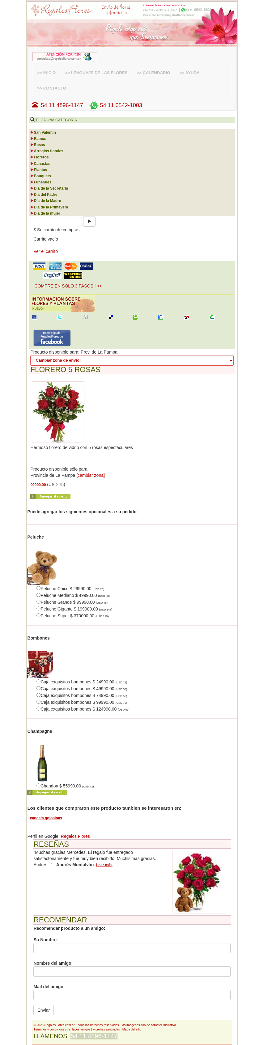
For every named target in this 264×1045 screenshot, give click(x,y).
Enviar (43, 1010)
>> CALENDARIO (153, 72)
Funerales (40, 182)
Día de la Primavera (49, 207)
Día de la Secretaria (49, 188)
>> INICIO (46, 72)
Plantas (38, 170)
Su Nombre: (45, 939)
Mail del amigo (48, 986)
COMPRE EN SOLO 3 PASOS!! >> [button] (68, 285)
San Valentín (43, 132)
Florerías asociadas (106, 1029)
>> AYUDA (190, 72)
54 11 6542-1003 (115, 105)
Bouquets (40, 176)
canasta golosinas (46, 818)
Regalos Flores (75, 836)
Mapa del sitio (132, 1029)
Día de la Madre (45, 201)
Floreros (39, 157)
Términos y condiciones (49, 1029)
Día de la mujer (45, 213)
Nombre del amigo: (53, 963)
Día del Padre (43, 194)
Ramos (38, 138)
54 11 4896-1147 (57, 105)
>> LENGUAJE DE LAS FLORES (96, 72)
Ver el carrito (45, 251)
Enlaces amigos (80, 1029)
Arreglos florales (46, 151)
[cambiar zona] (90, 475)
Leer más (104, 865)
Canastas (40, 164)
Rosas (37, 145)
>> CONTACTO (51, 88)
